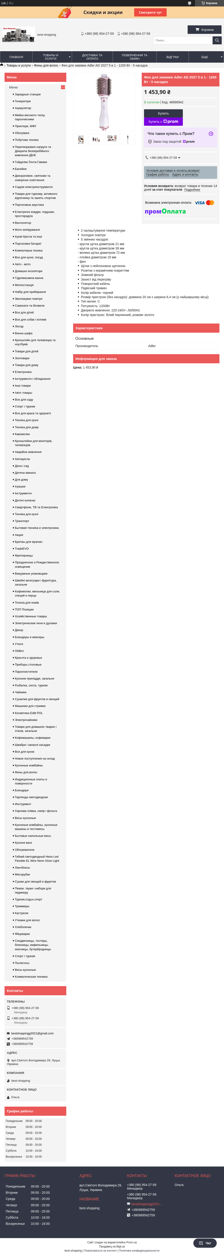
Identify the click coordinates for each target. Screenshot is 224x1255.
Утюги (19, 644)
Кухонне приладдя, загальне (34, 678)
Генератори (23, 101)
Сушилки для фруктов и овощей (37, 699)
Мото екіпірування (27, 229)
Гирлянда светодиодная (31, 797)
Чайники (21, 692)
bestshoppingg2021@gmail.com (32, 1033)
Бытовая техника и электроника (37, 528)
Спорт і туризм (25, 406)
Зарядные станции (28, 94)
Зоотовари (22, 358)
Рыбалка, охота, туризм (31, 685)
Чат (205, 1243)
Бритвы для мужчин (28, 541)
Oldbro (19, 651)
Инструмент (23, 804)
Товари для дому (26, 365)
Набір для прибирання (30, 292)
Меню (13, 87)
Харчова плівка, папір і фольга (36, 811)
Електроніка (23, 372)
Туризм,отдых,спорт (28, 899)
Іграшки (20, 486)
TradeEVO (22, 548)
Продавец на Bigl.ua (112, 1246)
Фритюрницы (24, 555)
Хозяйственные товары (31, 616)
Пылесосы (22, 963)
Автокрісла (22, 459)
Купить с (163, 122)
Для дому (21, 479)
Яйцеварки (22, 934)
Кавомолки (22, 434)
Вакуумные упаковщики (31, 573)
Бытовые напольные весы (33, 836)
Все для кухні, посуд (29, 257)
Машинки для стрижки (30, 706)
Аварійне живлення (28, 452)
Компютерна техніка (29, 250)
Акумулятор (23, 108)
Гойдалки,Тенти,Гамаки (31, 162)
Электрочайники (26, 720)
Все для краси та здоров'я (33, 413)
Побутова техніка (26, 140)
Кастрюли (21, 913)
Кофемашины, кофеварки (33, 737)
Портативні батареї (28, 243)
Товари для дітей (26, 351)
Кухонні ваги (23, 842)
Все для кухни (24, 751)
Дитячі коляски (25, 500)
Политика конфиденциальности (139, 1250)
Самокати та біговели (30, 305)
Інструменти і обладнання (33, 378)
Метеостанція (24, 285)
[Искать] (217, 40)
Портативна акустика (29, 204)
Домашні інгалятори (28, 271)
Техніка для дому (27, 427)
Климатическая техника (31, 976)
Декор (19, 630)
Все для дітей (24, 312)
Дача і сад (22, 466)
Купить (163, 113)
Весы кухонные (25, 818)
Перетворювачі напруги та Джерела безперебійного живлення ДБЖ (33, 151)
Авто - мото (23, 264)
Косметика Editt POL (29, 713)
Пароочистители (26, 671)
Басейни (21, 169)
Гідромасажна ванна (29, 278)
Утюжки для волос (27, 920)
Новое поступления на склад (35, 758)
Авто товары (23, 392)
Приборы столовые (28, 664)
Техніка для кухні (26, 420)
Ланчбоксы (22, 867)
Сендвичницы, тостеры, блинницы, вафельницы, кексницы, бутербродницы (33, 945)
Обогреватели (24, 849)
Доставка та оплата (92, 57)
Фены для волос (46, 65)
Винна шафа (23, 333)
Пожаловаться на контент (100, 1250)
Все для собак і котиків (30, 319)
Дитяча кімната (25, 472)
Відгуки (172, 57)
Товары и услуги (51, 57)
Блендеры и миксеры (29, 637)
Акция (19, 535)
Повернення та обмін (134, 57)
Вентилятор (23, 223)
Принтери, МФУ (25, 126)
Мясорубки (22, 874)
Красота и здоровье (28, 657)
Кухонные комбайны (29, 765)
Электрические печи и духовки (36, 623)
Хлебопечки (23, 927)
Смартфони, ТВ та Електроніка (36, 507)
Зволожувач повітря (28, 298)
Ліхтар (19, 326)
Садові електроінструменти (34, 187)
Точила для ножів (27, 602)
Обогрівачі (22, 133)
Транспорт (22, 521)
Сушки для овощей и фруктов (35, 881)
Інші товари (23, 385)
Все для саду (24, 399)
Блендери (22, 790)
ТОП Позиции (24, 609)
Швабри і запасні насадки (32, 745)
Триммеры (22, 906)
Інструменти (23, 493)
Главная (16, 57)
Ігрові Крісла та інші (28, 236)
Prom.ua (131, 1242)
